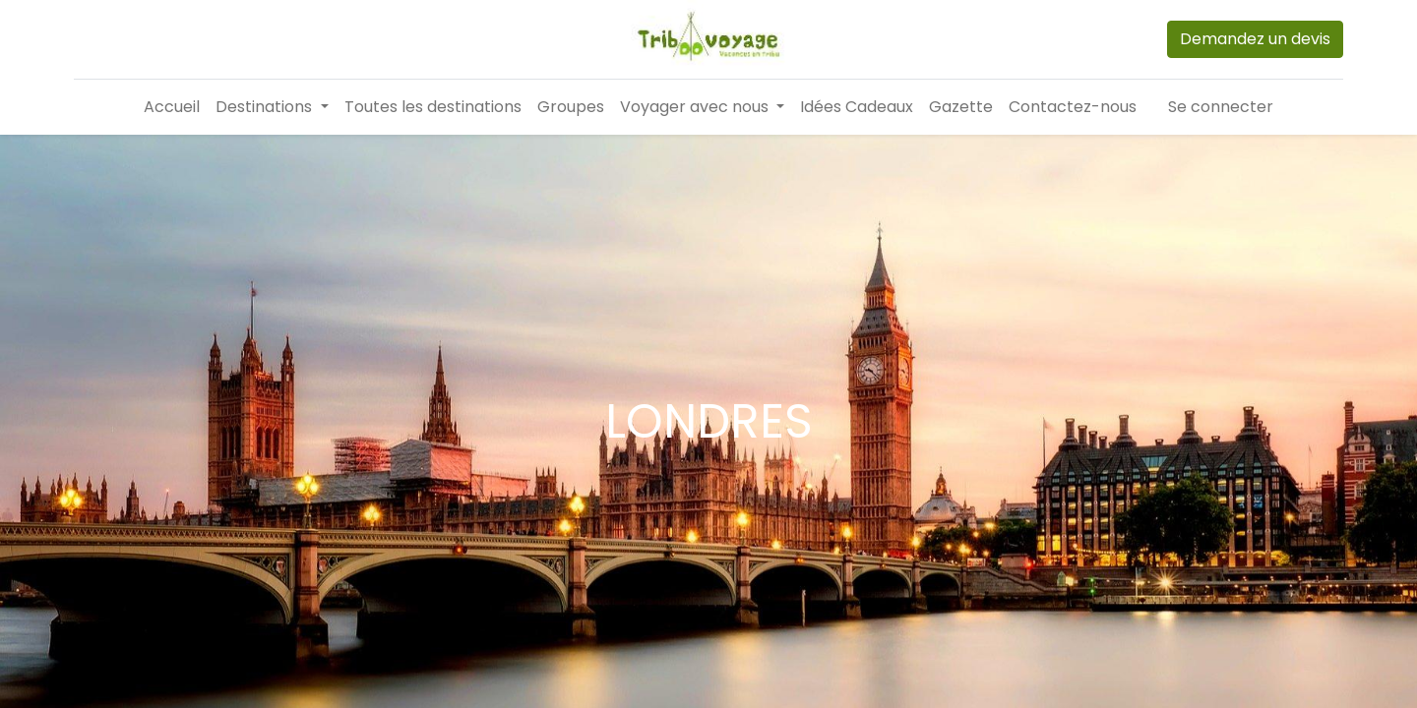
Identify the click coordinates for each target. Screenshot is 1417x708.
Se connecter (1220, 106)
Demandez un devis (1255, 39)
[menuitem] (172, 107)
